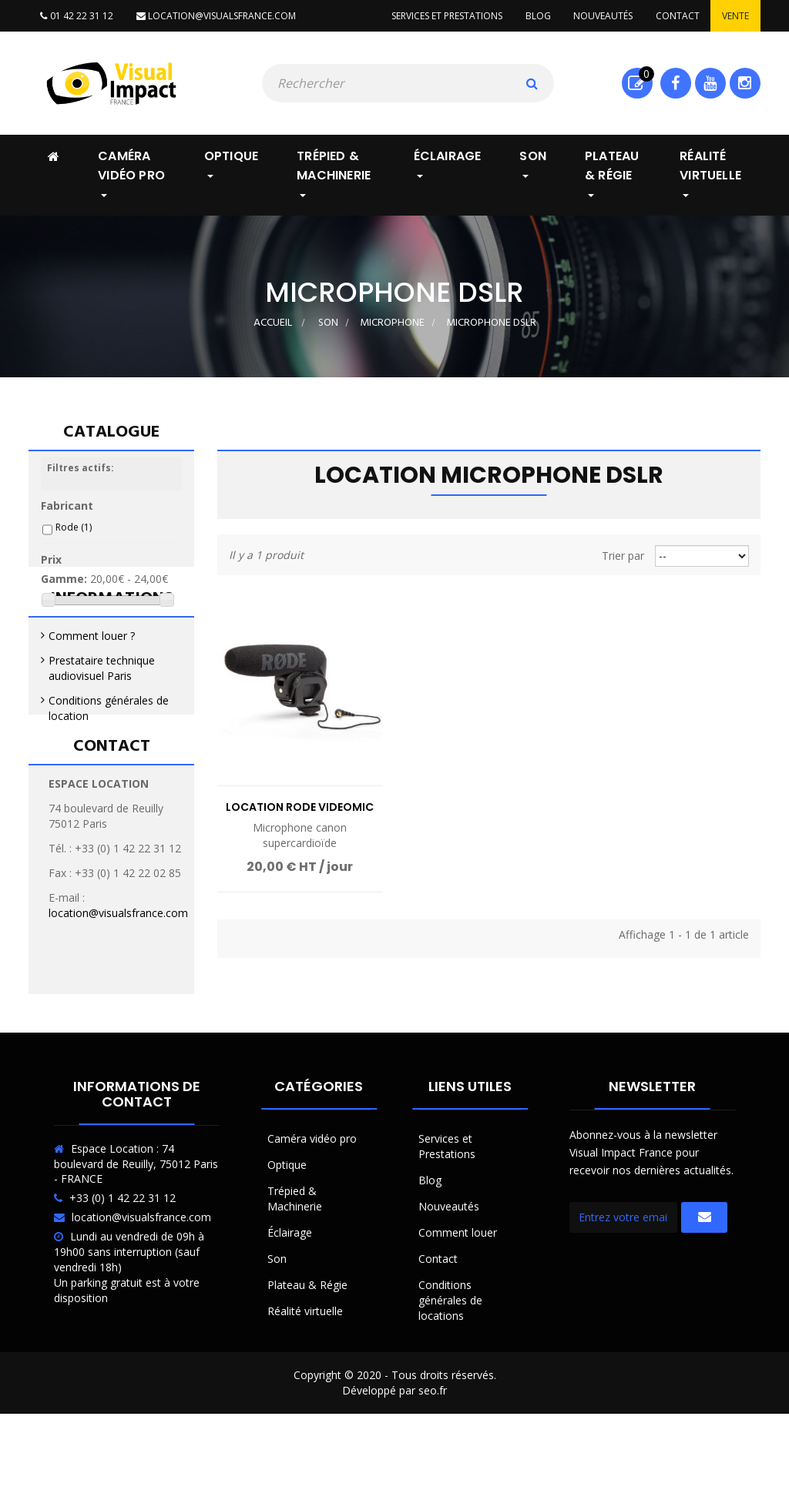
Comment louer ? (92, 707)
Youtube (710, 83)
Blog (536, 15)
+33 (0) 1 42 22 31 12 (122, 1261)
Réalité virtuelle (305, 1374)
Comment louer (457, 1295)
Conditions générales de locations (450, 1363)
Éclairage (289, 1295)
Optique (287, 1227)
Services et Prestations (446, 1209)
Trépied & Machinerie (294, 1262)
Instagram (744, 83)
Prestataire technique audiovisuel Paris (102, 740)
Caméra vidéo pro (312, 1201)
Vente (735, 15)
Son (277, 1321)
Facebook (675, 83)
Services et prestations (445, 15)
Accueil (272, 323)
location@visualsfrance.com (215, 15)
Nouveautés (602, 15)
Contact (677, 15)
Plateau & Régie (307, 1348)
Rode (73, 534)
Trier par (623, 555)
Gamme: (64, 585)
